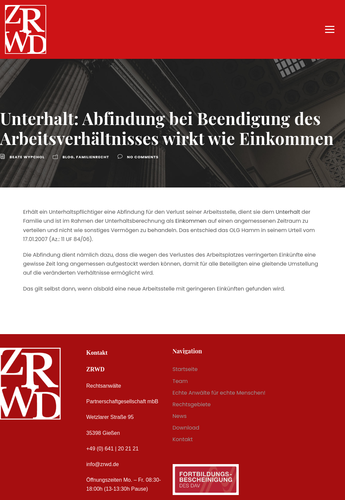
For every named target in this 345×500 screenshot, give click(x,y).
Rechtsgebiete (192, 404)
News (180, 416)
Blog (68, 157)
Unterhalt (288, 212)
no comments (143, 157)
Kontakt (183, 439)
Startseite (185, 369)
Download (186, 428)
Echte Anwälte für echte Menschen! (219, 393)
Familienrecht (92, 157)
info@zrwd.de (102, 464)
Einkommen (191, 221)
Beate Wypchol (27, 157)
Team (180, 381)
